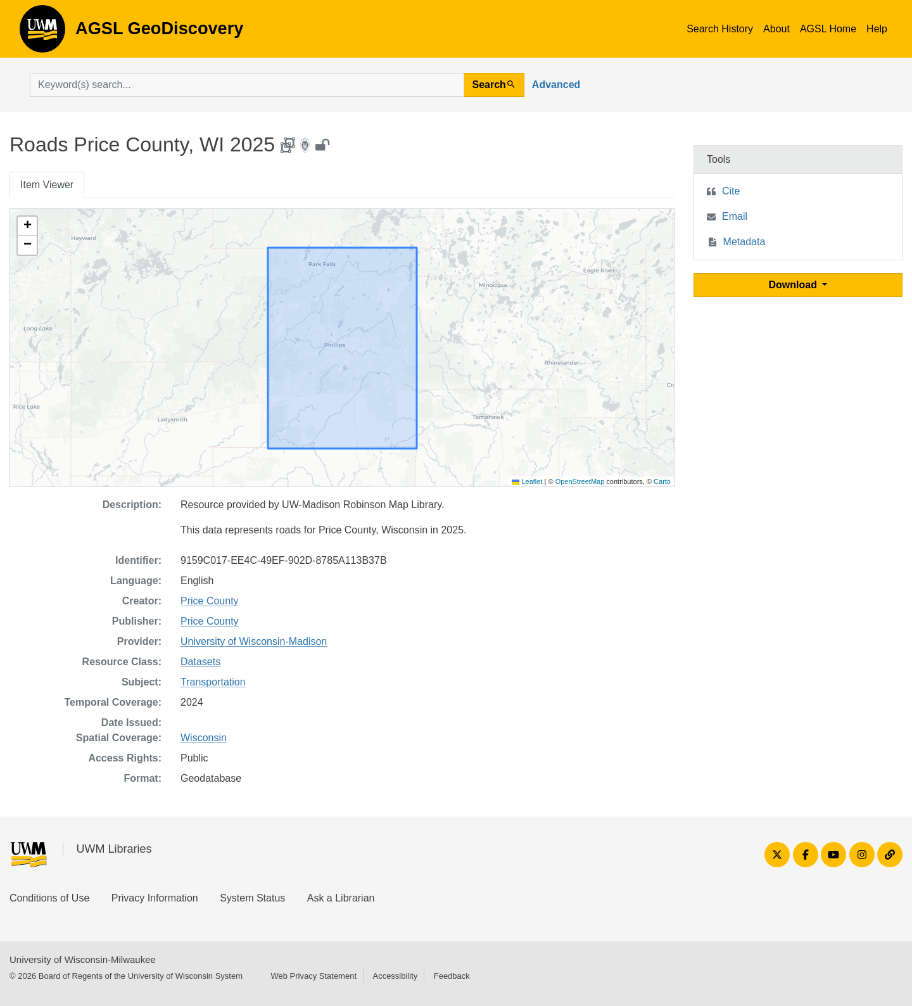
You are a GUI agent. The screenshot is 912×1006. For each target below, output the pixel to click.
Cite (731, 191)
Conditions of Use (49, 898)
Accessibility (394, 976)
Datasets (200, 661)
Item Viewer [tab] (46, 184)
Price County (209, 600)
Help (876, 28)
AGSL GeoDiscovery (42, 33)
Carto (662, 481)
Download (794, 284)
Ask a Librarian (341, 898)
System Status (252, 898)
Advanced (556, 84)
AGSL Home (828, 28)
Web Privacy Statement (313, 976)
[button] (27, 226)
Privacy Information (154, 898)
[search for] (247, 85)
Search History (720, 28)
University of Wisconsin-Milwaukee (83, 959)
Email (734, 216)
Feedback (452, 976)
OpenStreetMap (580, 481)
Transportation (213, 682)
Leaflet (527, 481)
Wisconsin (203, 737)
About (776, 28)
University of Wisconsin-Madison (253, 641)
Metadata (744, 241)
